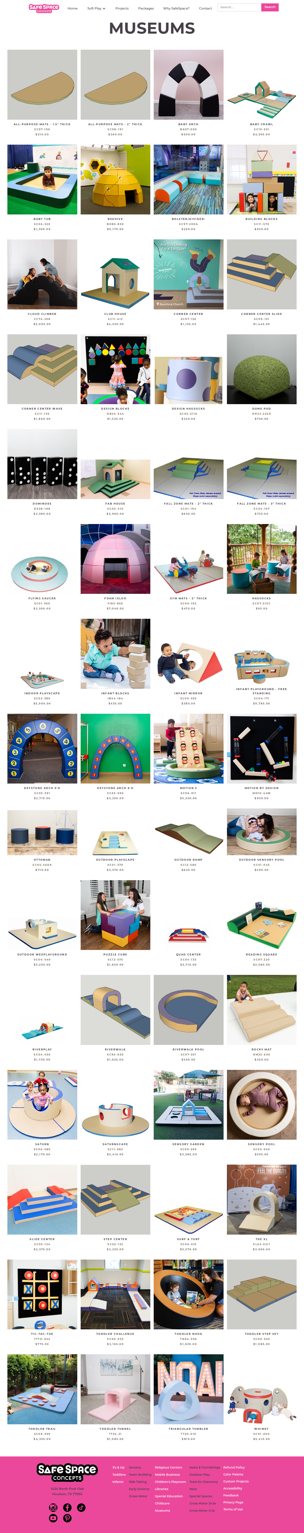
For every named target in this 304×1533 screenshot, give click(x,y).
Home (72, 8)
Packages (146, 8)
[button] (96, 8)
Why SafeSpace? (176, 8)
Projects (122, 8)
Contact (205, 8)
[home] (44, 8)
